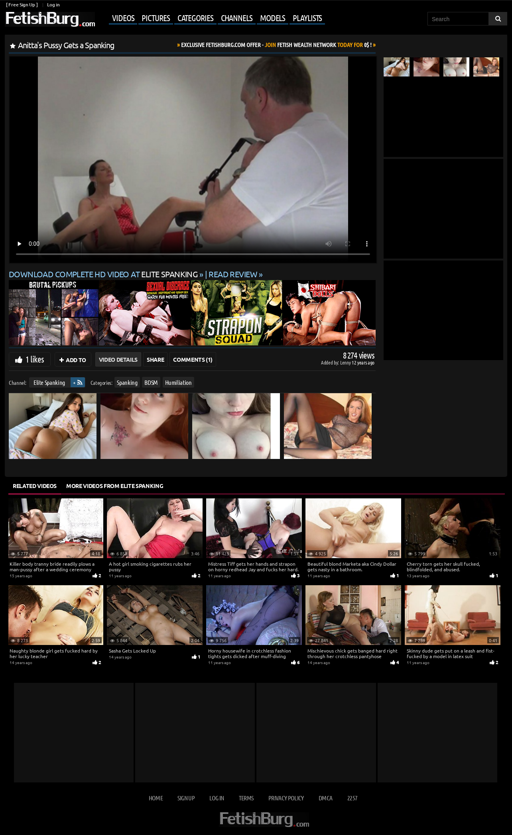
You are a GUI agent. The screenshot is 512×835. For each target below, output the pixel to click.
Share (155, 359)
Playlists (307, 17)
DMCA (325, 798)
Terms (246, 798)
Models (272, 17)
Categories (195, 17)
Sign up (185, 798)
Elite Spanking (49, 382)
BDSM (151, 382)
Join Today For (276, 44)
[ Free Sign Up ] (21, 4)
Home (156, 798)
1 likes (35, 359)
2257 (352, 798)
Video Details (118, 359)
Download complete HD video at (104, 274)
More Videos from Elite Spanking (114, 485)
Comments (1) (193, 359)
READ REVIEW (233, 274)
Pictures (155, 17)
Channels (236, 17)
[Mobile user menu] (211, 18)
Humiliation (178, 382)
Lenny (346, 362)
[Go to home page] (50, 19)
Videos (123, 17)
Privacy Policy (286, 798)
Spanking (127, 382)
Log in (53, 4)
